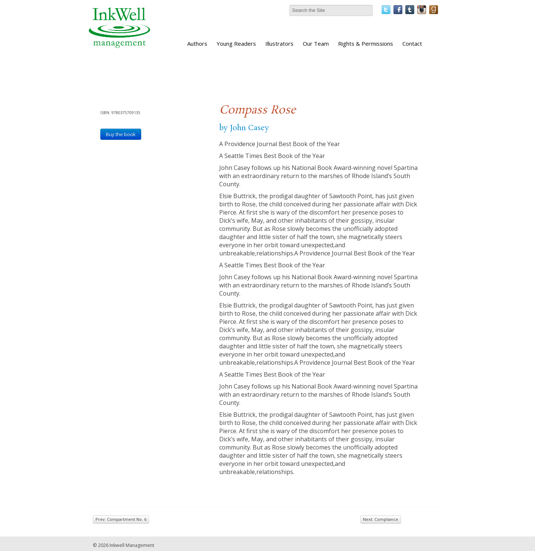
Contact (412, 43)
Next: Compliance (380, 519)
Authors (197, 43)
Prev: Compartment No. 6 (120, 519)
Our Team (316, 43)
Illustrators (279, 43)
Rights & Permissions (365, 43)
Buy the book (121, 134)
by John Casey (244, 128)
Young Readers (236, 43)
